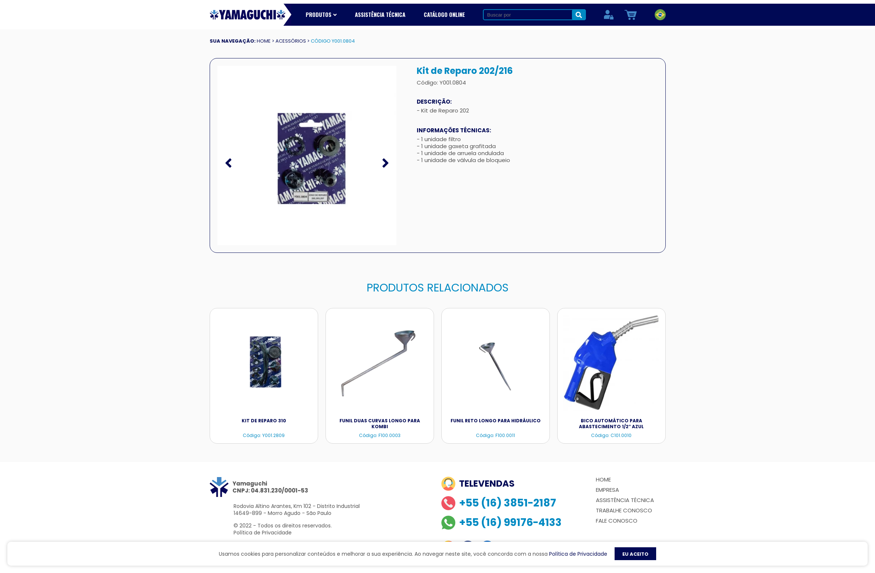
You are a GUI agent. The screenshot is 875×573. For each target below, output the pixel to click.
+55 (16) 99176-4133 (501, 523)
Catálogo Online (444, 14)
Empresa (607, 490)
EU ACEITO (635, 554)
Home (603, 479)
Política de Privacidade (263, 532)
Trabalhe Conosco (624, 510)
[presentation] (228, 163)
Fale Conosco (616, 520)
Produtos (321, 14)
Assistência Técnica (380, 14)
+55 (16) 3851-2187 (498, 503)
